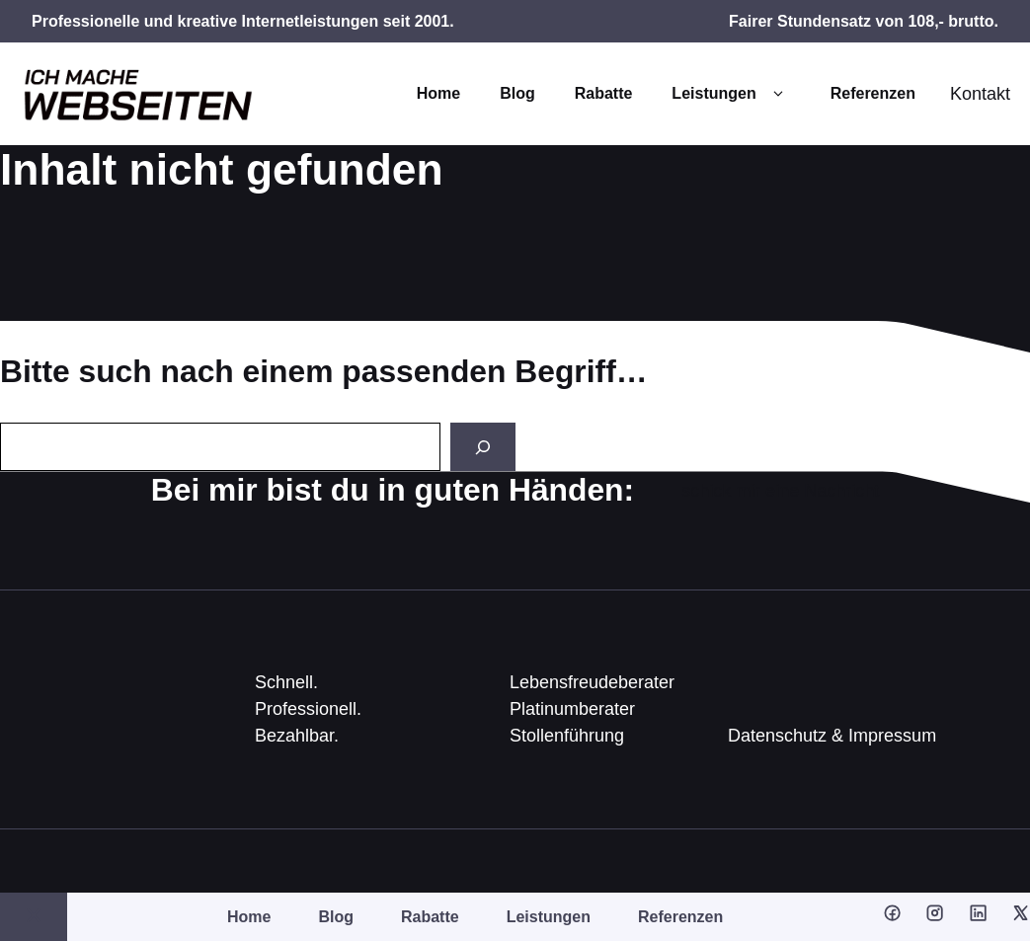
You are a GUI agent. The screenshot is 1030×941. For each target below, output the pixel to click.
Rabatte (604, 93)
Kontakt (980, 94)
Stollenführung (567, 735)
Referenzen (873, 93)
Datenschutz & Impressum (832, 735)
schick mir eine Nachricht (780, 491)
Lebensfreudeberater (592, 682)
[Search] (482, 447)
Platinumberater (572, 709)
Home (438, 93)
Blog (517, 93)
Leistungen (731, 94)
